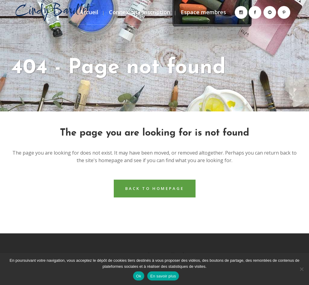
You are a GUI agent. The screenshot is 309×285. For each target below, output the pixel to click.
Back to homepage (154, 188)
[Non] (301, 269)
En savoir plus (163, 276)
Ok (138, 276)
